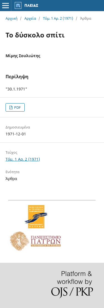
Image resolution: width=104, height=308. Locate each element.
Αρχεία (30, 18)
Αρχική (11, 18)
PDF (17, 107)
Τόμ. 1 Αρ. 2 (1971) (58, 18)
